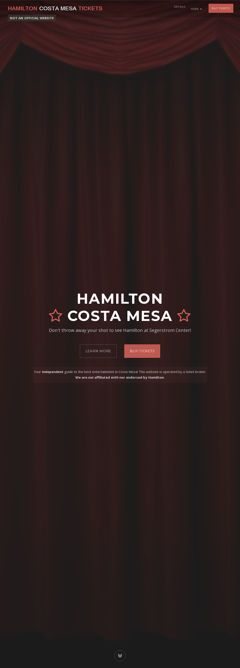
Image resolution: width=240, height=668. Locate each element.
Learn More (98, 351)
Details (178, 9)
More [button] (196, 9)
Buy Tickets (221, 9)
